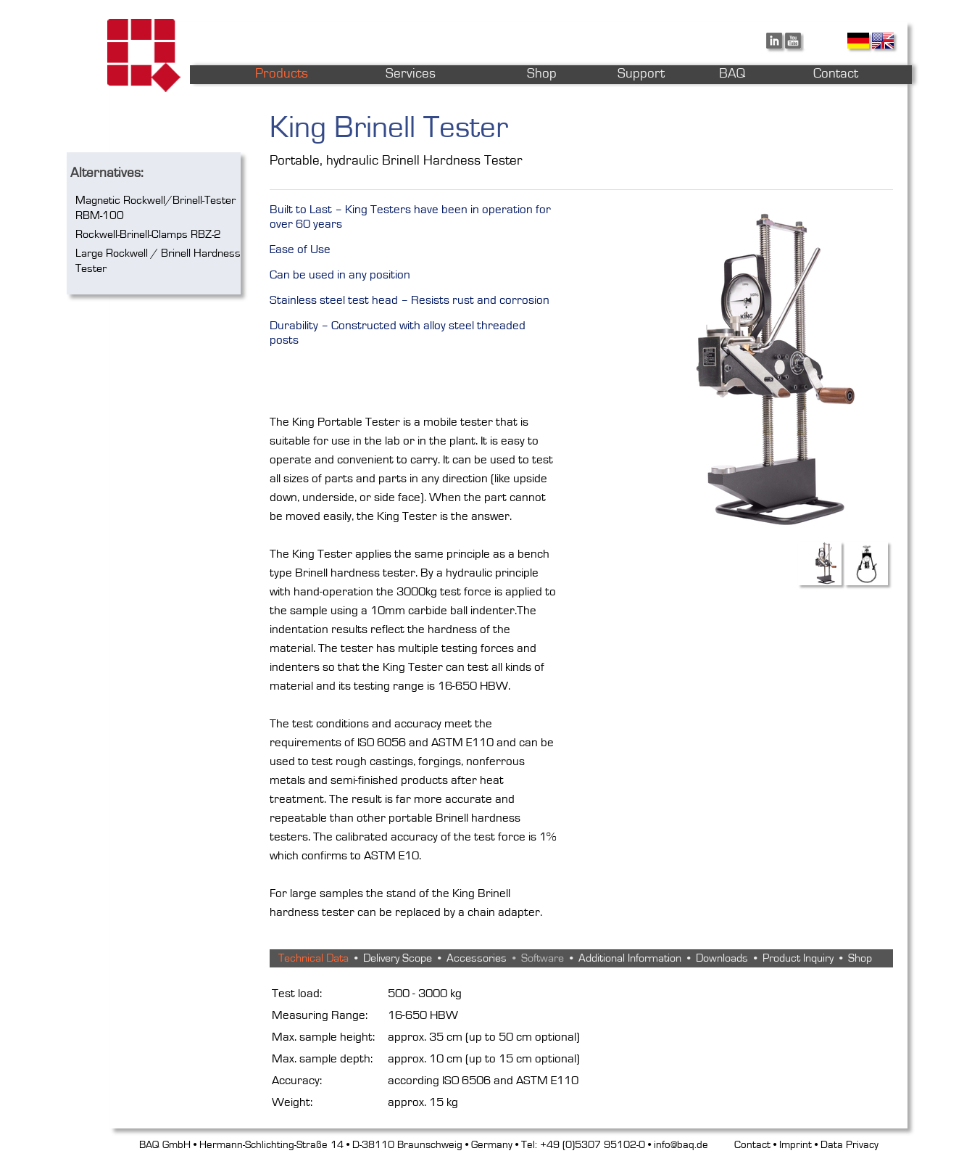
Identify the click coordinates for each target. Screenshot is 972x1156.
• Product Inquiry (791, 958)
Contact (752, 1144)
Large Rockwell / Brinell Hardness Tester (158, 260)
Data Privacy (849, 1144)
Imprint (795, 1144)
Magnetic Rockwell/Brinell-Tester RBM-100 (155, 207)
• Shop (853, 958)
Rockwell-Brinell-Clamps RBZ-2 (148, 234)
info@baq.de (681, 1144)
